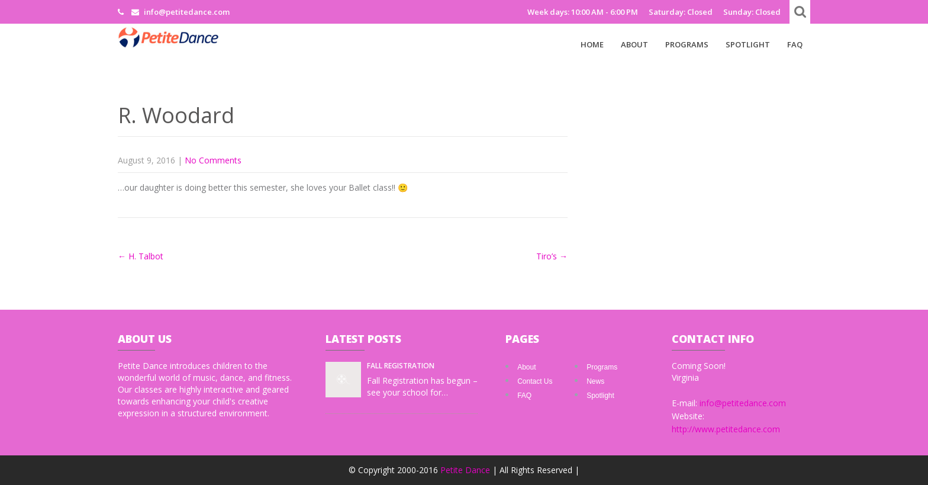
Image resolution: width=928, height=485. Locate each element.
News (595, 381)
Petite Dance (466, 470)
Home (592, 44)
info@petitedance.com (743, 403)
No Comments (213, 160)
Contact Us (534, 381)
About (634, 44)
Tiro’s (552, 256)
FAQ (795, 44)
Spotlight (748, 44)
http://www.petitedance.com (726, 429)
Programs (686, 44)
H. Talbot (140, 256)
